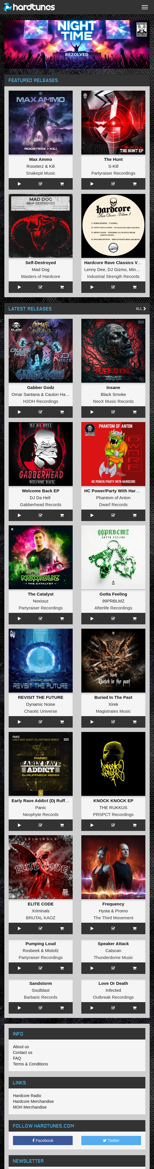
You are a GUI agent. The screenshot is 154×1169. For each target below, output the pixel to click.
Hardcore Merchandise (33, 1101)
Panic (40, 807)
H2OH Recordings (40, 401)
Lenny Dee (94, 269)
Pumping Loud (41, 943)
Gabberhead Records (40, 504)
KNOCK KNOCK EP (113, 800)
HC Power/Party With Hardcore (115, 490)
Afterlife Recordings (113, 607)
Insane (113, 387)
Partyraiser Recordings (113, 173)
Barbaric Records (40, 997)
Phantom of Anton (113, 497)
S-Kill (113, 166)
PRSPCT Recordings (113, 814)
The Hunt (113, 159)
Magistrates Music (113, 711)
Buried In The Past (113, 697)
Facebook (42, 1140)
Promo (121, 910)
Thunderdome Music (113, 957)
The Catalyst (40, 594)
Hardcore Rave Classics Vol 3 (114, 262)
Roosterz (35, 166)
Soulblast (41, 990)
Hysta (104, 910)
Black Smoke (113, 394)
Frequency (113, 903)
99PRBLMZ (113, 600)
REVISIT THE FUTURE (40, 697)
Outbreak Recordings (113, 997)
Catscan (113, 950)
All (141, 308)
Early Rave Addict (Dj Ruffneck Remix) (51, 800)
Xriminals (41, 910)
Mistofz (52, 950)
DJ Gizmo (117, 269)
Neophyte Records (41, 814)
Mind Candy (140, 269)
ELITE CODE (41, 903)
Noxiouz (40, 600)
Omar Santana (26, 394)
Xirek (113, 704)
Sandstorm (40, 983)
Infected (113, 990)
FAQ (17, 1058)
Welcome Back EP (40, 490)
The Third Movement (113, 917)
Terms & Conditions (30, 1064)
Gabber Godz (40, 387)
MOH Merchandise (30, 1107)
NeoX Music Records (113, 401)
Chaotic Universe (40, 711)
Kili (52, 166)
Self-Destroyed (40, 262)
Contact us (22, 1052)
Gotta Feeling (113, 594)
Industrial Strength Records (113, 276)
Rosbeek (31, 950)
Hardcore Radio (27, 1095)
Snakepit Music (40, 173)
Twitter (111, 1140)
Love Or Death (113, 983)
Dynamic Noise (40, 704)
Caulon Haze (57, 394)
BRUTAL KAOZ (41, 917)
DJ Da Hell (40, 497)
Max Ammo (40, 159)
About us (21, 1046)
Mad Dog (41, 269)
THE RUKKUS (113, 807)
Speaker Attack (113, 943)
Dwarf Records (113, 504)
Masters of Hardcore (40, 276)
